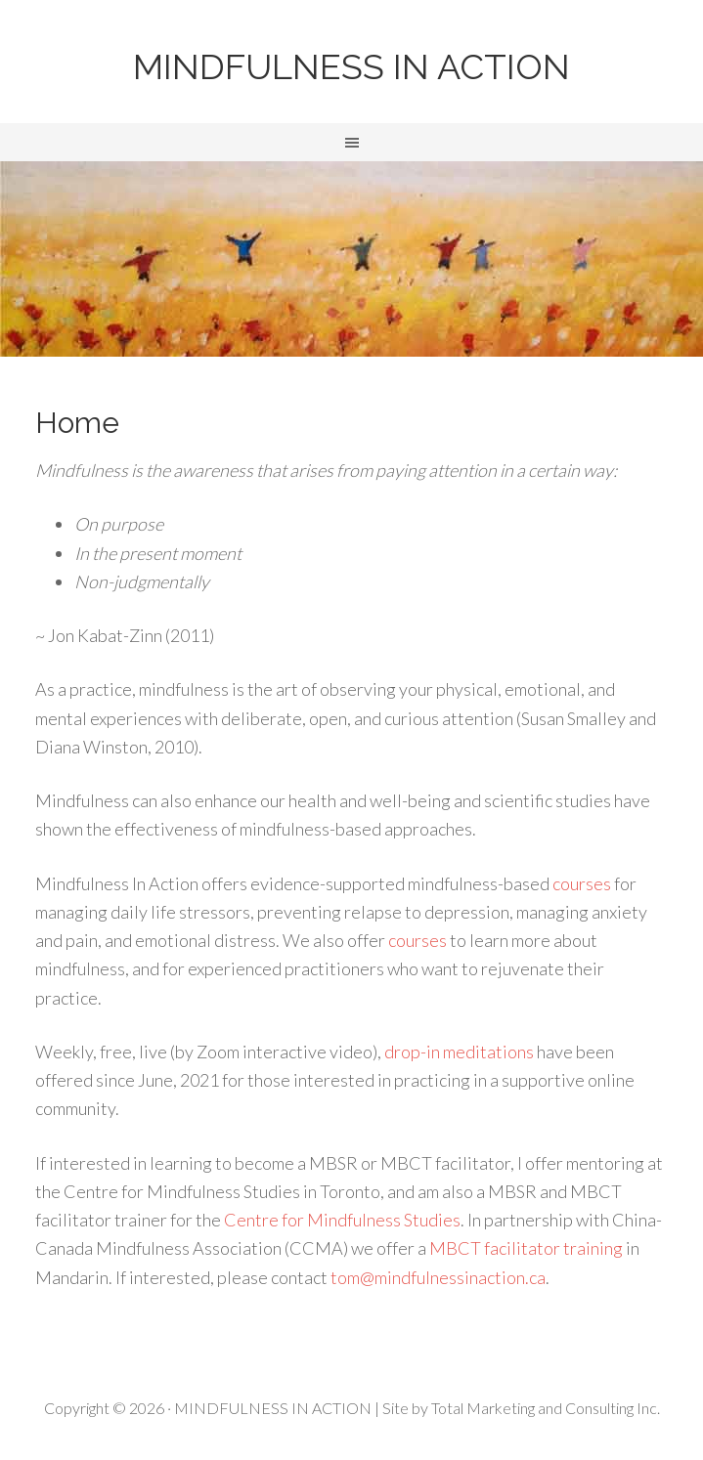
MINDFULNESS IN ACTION (351, 66)
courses (581, 883)
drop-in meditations (459, 1051)
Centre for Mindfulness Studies (342, 1219)
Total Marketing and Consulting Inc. (545, 1407)
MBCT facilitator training (526, 1248)
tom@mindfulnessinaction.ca (438, 1277)
